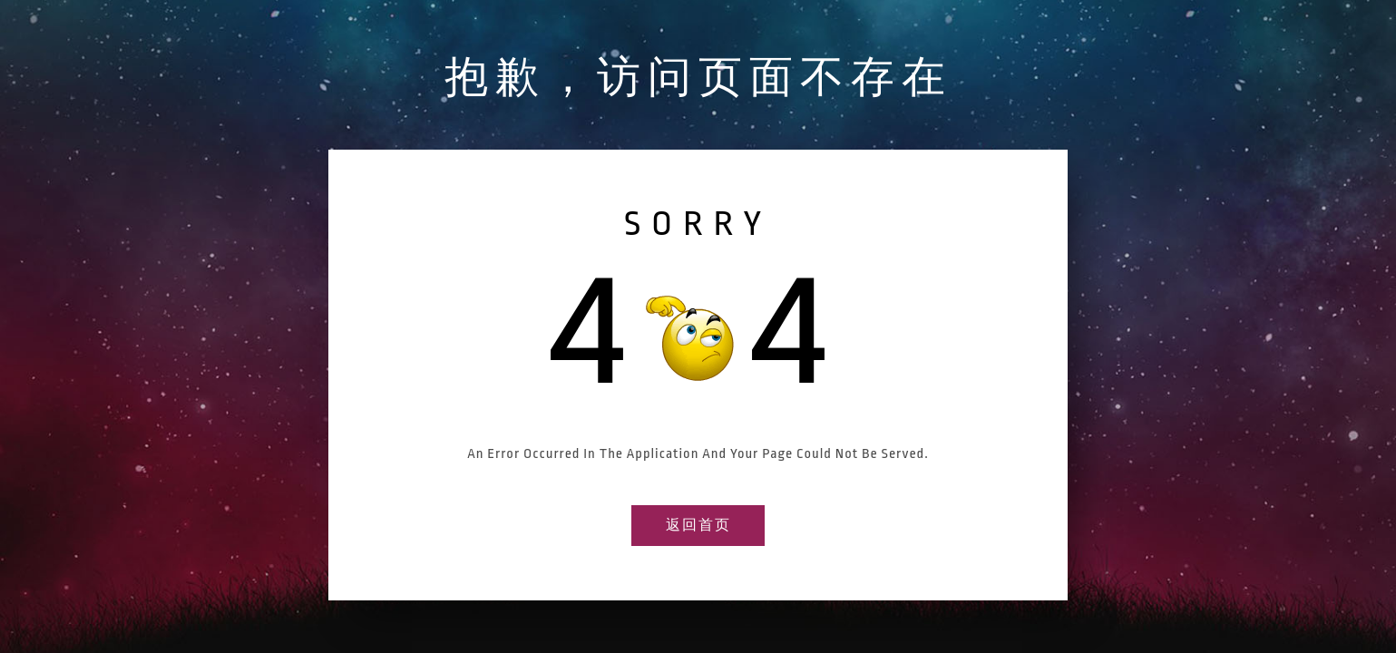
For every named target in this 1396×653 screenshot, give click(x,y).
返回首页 (698, 525)
